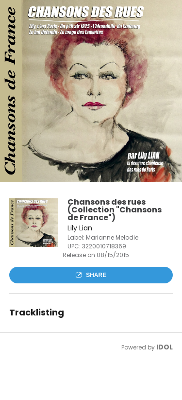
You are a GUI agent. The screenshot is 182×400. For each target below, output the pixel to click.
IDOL (164, 347)
